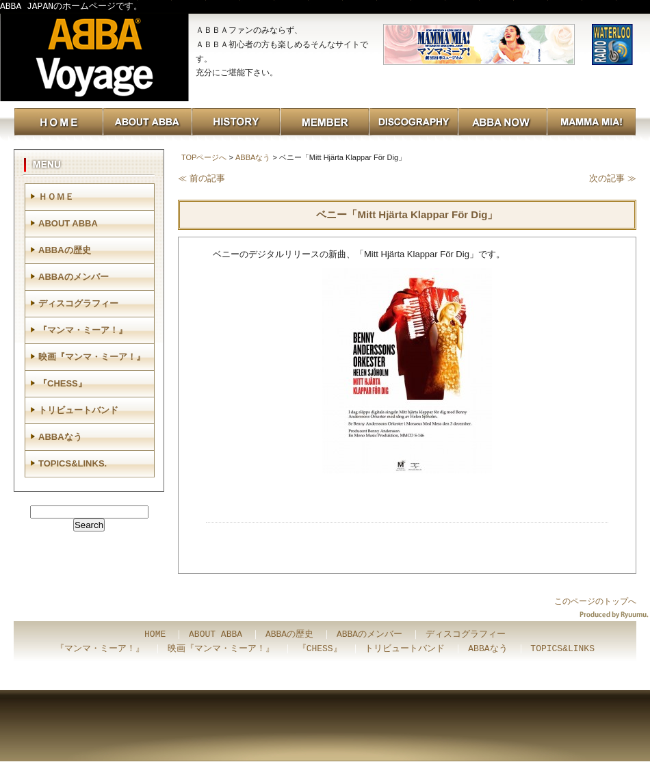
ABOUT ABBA (68, 223)
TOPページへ (203, 157)
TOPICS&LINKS (562, 649)
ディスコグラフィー (78, 303)
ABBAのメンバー (73, 277)
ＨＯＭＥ (56, 197)
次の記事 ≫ (612, 178)
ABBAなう (252, 157)
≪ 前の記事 (201, 178)
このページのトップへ (595, 601)
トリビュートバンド (78, 410)
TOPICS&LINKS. (72, 463)
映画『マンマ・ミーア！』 (91, 357)
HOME (155, 635)
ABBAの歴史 (64, 250)
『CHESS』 (62, 383)
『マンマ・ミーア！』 (82, 330)
